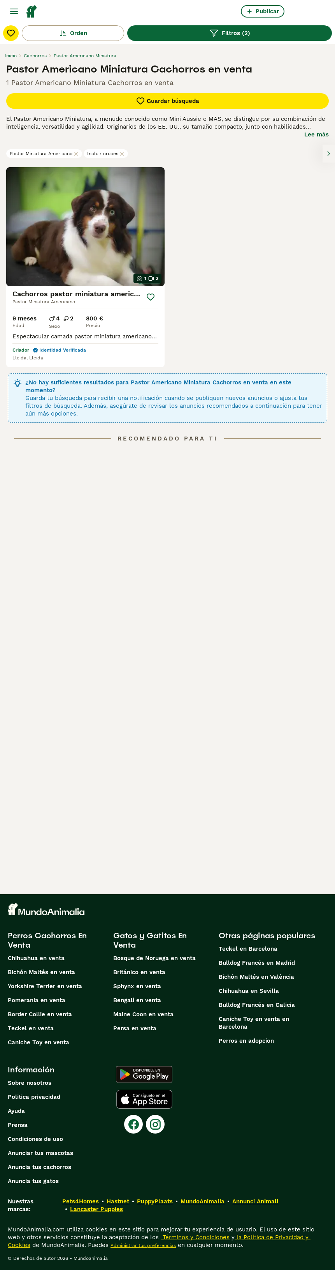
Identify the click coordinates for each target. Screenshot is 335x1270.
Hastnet (118, 1201)
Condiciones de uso (35, 1139)
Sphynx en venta (137, 986)
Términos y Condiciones (195, 1237)
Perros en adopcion (246, 1040)
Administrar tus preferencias (143, 1245)
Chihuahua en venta (36, 958)
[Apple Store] (144, 1099)
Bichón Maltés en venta (41, 972)
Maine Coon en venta (143, 1014)
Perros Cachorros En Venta (47, 940)
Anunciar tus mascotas (40, 1153)
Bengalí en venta (137, 1000)
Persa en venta (134, 1028)
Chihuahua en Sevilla (249, 990)
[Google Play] (144, 1074)
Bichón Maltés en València (256, 976)
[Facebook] (133, 1124)
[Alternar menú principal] (14, 11)
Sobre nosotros (29, 1082)
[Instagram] (155, 1124)
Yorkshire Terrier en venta (45, 986)
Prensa (18, 1124)
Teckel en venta (31, 1028)
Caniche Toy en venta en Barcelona (254, 1022)
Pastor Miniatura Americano (44, 153)
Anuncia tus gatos (33, 1181)
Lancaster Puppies (96, 1209)
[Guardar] (150, 297)
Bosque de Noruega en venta (154, 958)
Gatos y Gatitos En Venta (150, 940)
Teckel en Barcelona (248, 948)
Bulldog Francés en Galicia (257, 1004)
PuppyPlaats (155, 1201)
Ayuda (16, 1110)
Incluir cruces (106, 153)
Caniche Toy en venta (38, 1042)
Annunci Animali (255, 1201)
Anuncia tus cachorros (39, 1167)
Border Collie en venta (40, 1014)
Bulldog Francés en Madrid (257, 962)
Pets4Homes (80, 1201)
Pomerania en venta (36, 1000)
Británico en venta (139, 972)
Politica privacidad (34, 1096)
